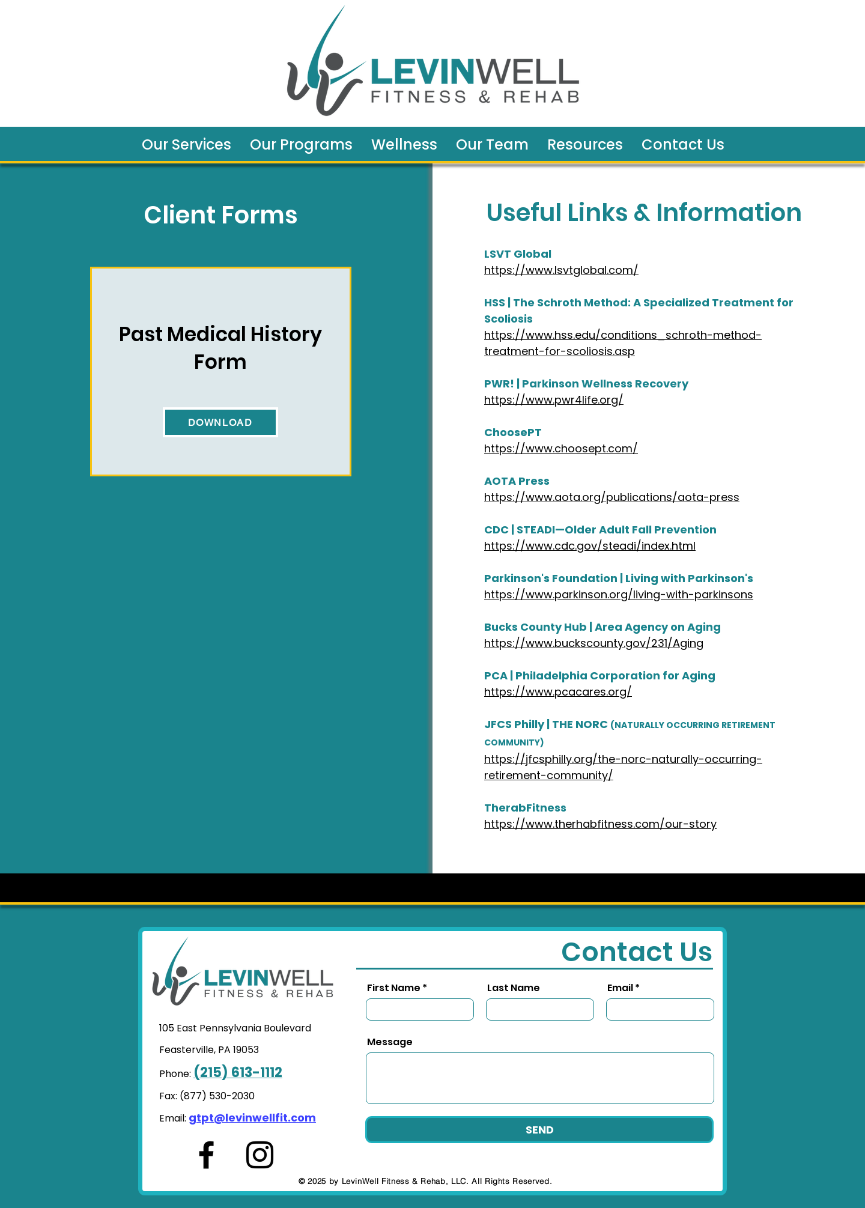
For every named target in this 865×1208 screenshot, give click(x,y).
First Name (393, 988)
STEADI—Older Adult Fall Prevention (617, 529)
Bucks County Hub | (539, 626)
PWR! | (503, 383)
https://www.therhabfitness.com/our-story (600, 823)
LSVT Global (517, 253)
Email (620, 988)
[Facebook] (206, 1155)
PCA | (499, 675)
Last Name (513, 988)
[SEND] (539, 1129)
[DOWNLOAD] (220, 422)
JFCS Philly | (518, 724)
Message (390, 1042)
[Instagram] (259, 1155)
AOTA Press (517, 480)
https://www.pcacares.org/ (558, 691)
